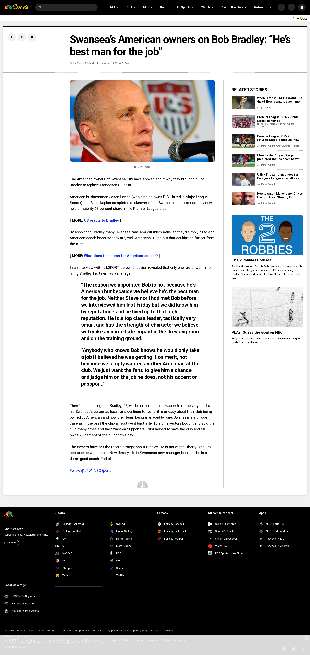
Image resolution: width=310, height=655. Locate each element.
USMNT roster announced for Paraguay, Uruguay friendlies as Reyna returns (279, 176)
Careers (31, 631)
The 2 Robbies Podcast (251, 260)
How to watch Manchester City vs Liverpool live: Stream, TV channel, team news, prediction (280, 195)
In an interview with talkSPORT (94, 267)
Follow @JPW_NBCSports (91, 470)
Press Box (84, 631)
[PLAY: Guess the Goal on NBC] (267, 307)
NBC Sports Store (70, 631)
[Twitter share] (22, 37)
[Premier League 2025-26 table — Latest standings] (243, 121)
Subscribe (12, 542)
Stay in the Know (13, 528)
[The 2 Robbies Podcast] (267, 235)
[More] (281, 7)
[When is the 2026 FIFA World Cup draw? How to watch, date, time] (243, 102)
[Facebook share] (11, 37)
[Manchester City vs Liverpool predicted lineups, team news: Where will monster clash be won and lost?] (243, 160)
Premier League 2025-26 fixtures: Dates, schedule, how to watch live (280, 138)
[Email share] (32, 37)
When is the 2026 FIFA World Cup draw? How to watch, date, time (279, 99)
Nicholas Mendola (266, 124)
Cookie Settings (168, 631)
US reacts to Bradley (101, 220)
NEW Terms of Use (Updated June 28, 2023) (111, 631)
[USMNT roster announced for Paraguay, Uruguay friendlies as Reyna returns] (243, 179)
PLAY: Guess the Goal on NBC (257, 332)
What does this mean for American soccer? (121, 256)
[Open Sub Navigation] (118, 7)
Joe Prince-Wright (82, 63)
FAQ (59, 631)
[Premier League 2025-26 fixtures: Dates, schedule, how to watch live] (243, 141)
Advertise (21, 631)
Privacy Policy (140, 631)
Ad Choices (9, 631)
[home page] (16, 7)
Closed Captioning (46, 631)
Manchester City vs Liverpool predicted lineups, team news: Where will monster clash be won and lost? (280, 157)
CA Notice (153, 631)
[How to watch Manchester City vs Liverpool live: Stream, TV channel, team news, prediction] (243, 198)
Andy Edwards (264, 107)
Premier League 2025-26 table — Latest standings (279, 119)
